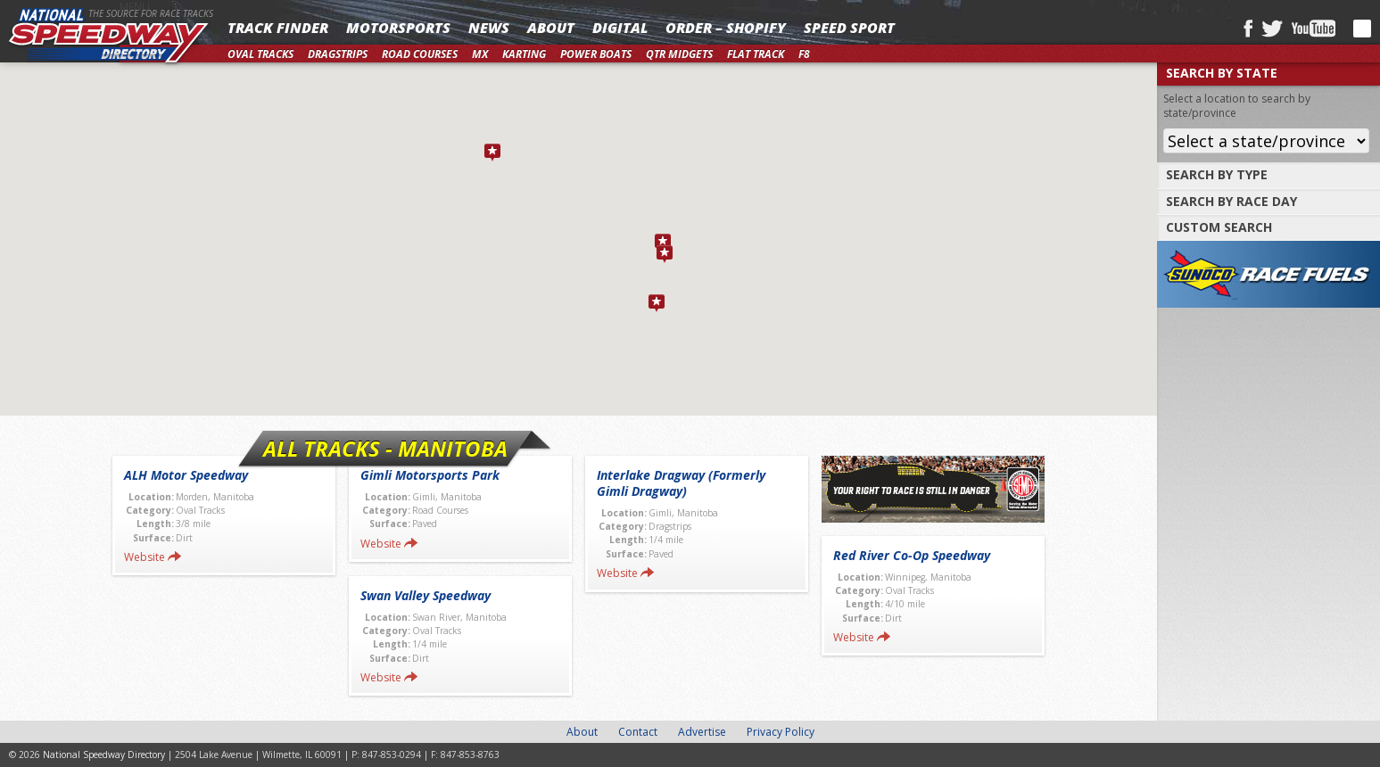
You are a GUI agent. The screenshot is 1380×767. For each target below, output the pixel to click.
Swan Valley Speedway (425, 595)
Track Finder (277, 27)
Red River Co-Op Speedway (911, 555)
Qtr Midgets (679, 54)
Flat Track (755, 54)
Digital (620, 27)
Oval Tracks (260, 54)
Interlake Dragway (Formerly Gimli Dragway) (681, 482)
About (550, 27)
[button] (663, 243)
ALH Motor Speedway (186, 474)
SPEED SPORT (849, 27)
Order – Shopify (725, 27)
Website (144, 557)
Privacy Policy (780, 731)
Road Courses (420, 54)
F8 (804, 54)
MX (480, 54)
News (488, 27)
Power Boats (596, 54)
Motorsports (398, 27)
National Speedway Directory (108, 37)
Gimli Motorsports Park (430, 474)
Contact (637, 731)
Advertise (702, 731)
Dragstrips (338, 54)
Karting (524, 54)
